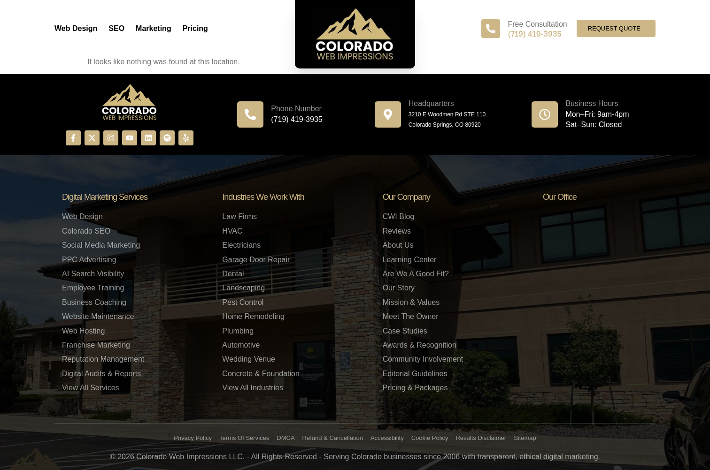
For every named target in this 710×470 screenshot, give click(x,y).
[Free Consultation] (490, 28)
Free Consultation (537, 24)
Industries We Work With (263, 197)
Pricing (195, 28)
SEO (116, 28)
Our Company (406, 197)
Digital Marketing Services (104, 197)
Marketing (153, 28)
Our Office (560, 197)
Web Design (75, 28)
